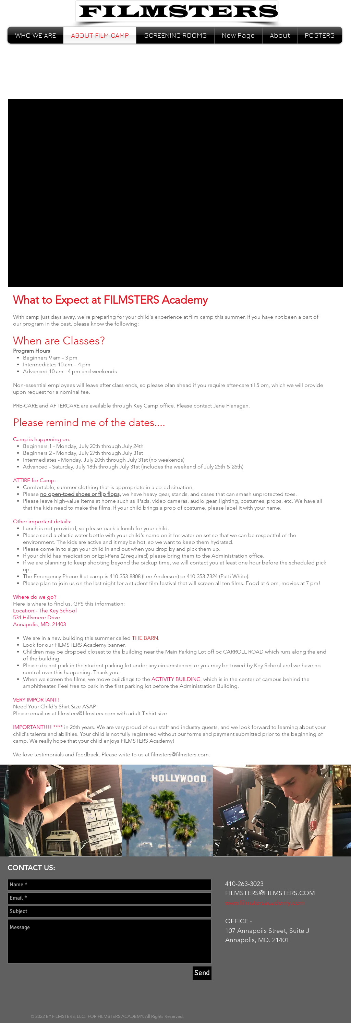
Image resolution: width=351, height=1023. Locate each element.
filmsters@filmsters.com (87, 713)
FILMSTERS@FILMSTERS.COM (270, 893)
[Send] (202, 973)
